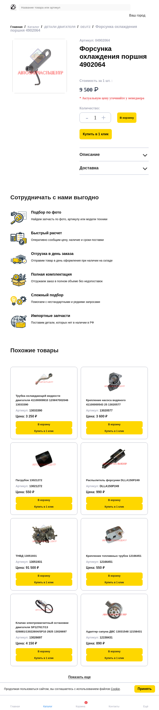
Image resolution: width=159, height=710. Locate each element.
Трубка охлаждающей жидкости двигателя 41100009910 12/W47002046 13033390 (42, 400)
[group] (39, 66)
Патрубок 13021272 (31, 480)
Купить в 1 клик (95, 134)
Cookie (115, 689)
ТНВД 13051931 (28, 555)
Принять (145, 689)
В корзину (128, 117)
